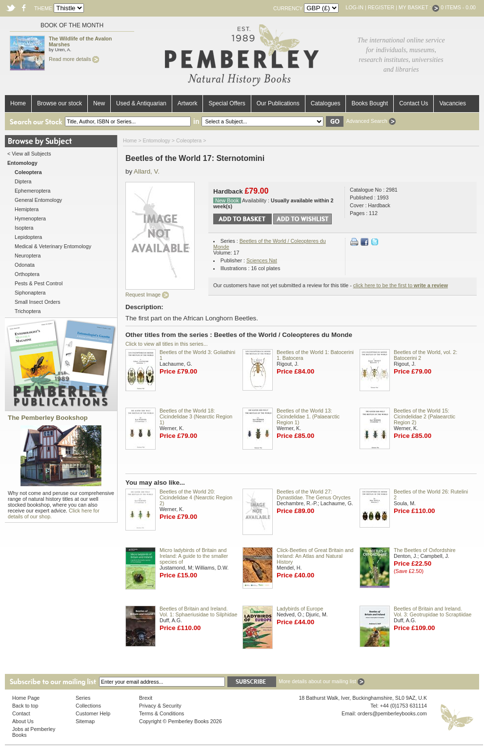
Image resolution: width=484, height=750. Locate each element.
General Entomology (38, 200)
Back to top (25, 706)
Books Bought (369, 103)
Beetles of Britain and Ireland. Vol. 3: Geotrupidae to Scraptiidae (432, 611)
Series (83, 698)
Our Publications (278, 103)
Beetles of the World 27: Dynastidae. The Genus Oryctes (313, 494)
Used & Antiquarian (141, 103)
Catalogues (326, 103)
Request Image (147, 294)
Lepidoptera (28, 237)
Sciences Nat (261, 260)
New (99, 103)
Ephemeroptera (32, 191)
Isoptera (24, 228)
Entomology (156, 140)
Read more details (74, 59)
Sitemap (85, 721)
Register (381, 7)
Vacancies (452, 103)
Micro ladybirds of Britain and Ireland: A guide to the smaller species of (194, 556)
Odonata (25, 265)
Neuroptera (27, 255)
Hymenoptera (30, 218)
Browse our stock (59, 103)
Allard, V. (147, 171)
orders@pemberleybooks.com (392, 713)
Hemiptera (27, 209)
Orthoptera (27, 274)
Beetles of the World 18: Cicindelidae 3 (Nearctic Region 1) (196, 416)
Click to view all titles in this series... (166, 344)
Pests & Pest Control (38, 283)
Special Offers (226, 103)
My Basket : (419, 7)
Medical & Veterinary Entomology (53, 246)
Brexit (145, 698)
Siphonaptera (30, 293)
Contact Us (413, 103)
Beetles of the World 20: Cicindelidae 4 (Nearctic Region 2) (196, 497)
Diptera (23, 181)
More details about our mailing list (321, 681)
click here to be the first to (400, 285)
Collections (88, 706)
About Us (23, 721)
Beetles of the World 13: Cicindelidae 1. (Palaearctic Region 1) (308, 416)
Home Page (26, 698)
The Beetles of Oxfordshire (425, 550)
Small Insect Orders (37, 302)
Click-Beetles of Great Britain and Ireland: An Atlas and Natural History (315, 556)
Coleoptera (189, 140)
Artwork (188, 103)
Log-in (354, 7)
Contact (21, 713)
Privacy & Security (160, 706)
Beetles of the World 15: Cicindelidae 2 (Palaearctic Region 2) (424, 416)
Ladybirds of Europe (300, 609)
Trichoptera (28, 311)
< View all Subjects (29, 154)
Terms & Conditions (161, 713)
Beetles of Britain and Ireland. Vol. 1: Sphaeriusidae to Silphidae (198, 611)
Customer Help (93, 713)
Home (18, 103)
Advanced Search (370, 121)
